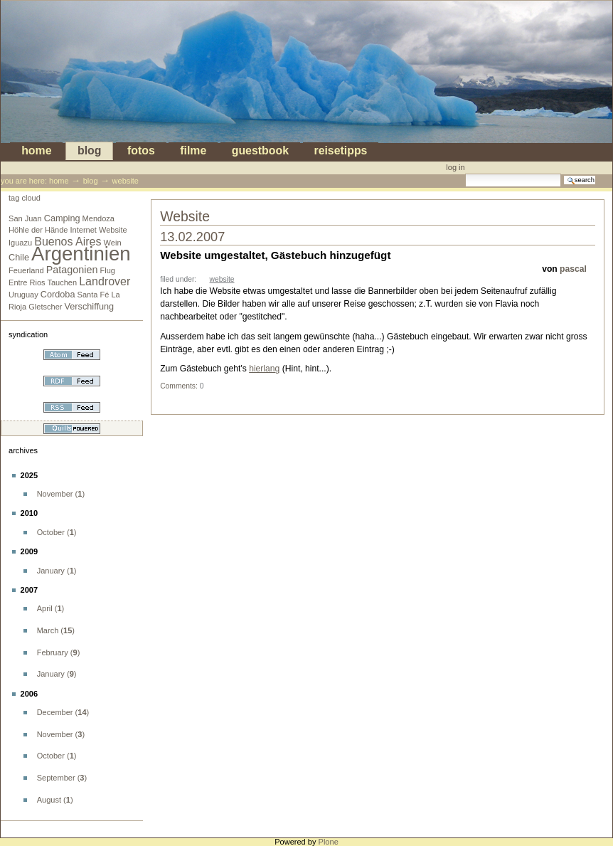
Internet (83, 230)
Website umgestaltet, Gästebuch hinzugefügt (275, 255)
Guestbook (260, 151)
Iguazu (20, 242)
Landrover (104, 281)
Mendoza (98, 218)
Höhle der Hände (38, 230)
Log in (455, 167)
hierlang (264, 369)
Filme (193, 151)
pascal (573, 269)
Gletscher (45, 306)
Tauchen (62, 282)
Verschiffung (89, 307)
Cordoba (58, 295)
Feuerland (26, 270)
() (61, 494)
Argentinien (81, 254)
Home (36, 151)
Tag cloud (25, 198)
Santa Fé (94, 294)
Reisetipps (340, 151)
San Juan (25, 218)
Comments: (180, 386)
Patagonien (72, 269)
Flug (107, 270)
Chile (19, 258)
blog (90, 151)
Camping (62, 218)
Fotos (141, 151)
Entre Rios (27, 282)
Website (113, 230)
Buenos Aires (67, 242)
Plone (329, 841)
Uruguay (23, 294)
